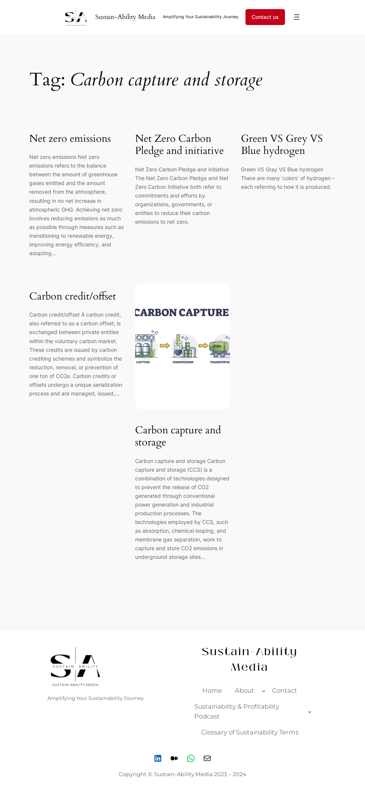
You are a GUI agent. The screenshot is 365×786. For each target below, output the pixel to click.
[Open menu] (296, 17)
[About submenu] (264, 690)
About (244, 690)
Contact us (265, 17)
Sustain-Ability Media (125, 17)
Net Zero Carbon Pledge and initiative (179, 145)
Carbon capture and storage (178, 436)
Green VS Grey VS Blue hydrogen (282, 145)
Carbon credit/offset (72, 296)
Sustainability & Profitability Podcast (236, 711)
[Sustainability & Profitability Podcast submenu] (310, 712)
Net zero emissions (70, 139)
